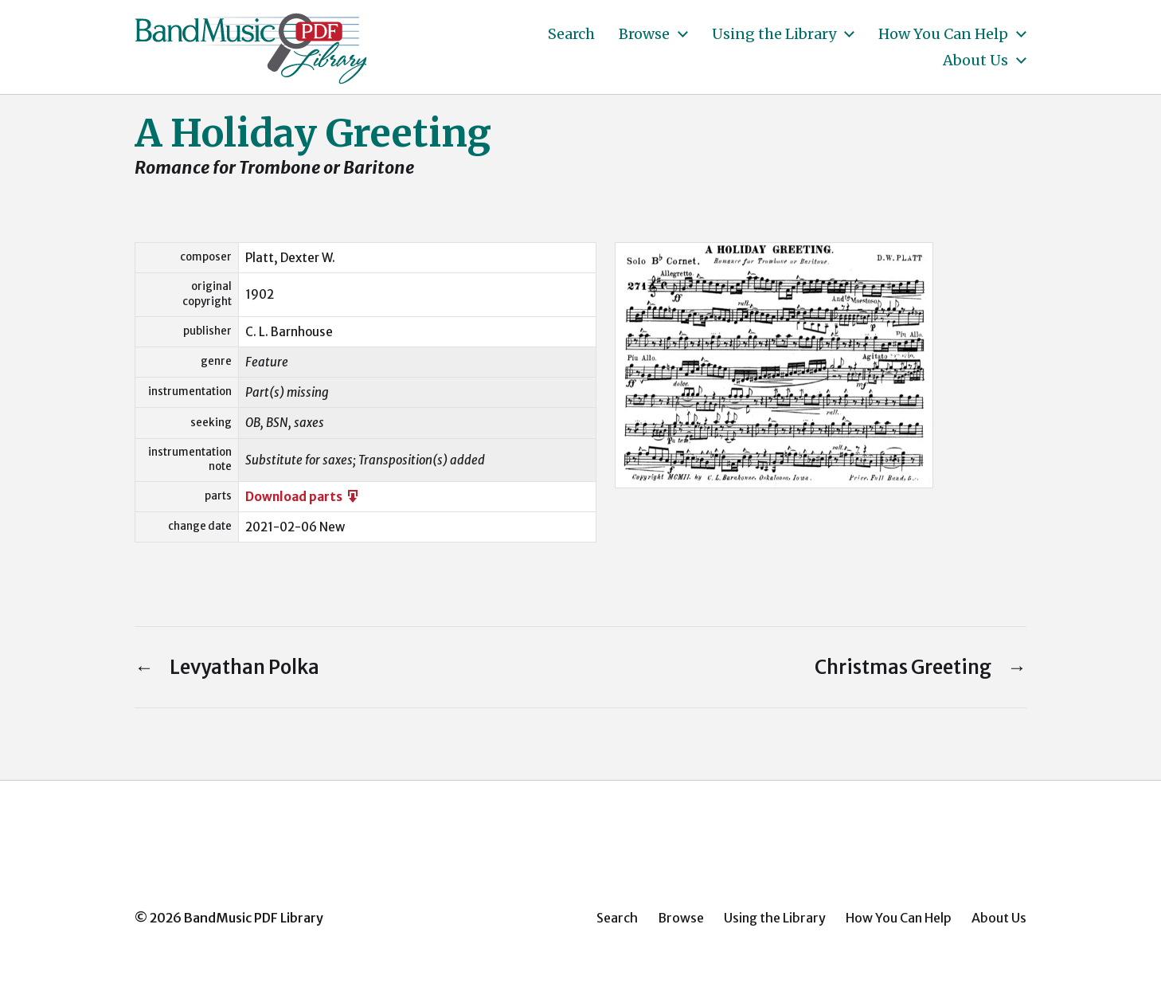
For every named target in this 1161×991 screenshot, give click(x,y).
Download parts (303, 496)
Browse (644, 34)
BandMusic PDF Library (253, 918)
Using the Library (774, 34)
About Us (975, 60)
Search (571, 34)
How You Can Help (943, 34)
